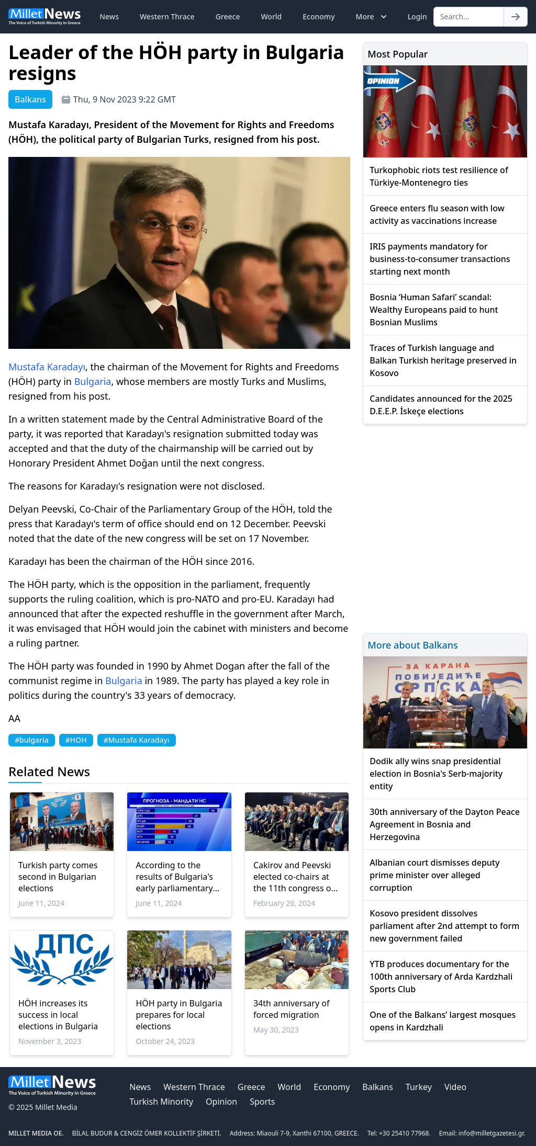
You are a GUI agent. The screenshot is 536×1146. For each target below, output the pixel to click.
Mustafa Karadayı (46, 366)
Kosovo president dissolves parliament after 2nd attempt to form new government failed (444, 925)
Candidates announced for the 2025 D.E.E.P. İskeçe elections (441, 405)
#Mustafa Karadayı (137, 740)
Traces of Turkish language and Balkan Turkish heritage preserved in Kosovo (443, 360)
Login (417, 16)
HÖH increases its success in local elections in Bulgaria (58, 1014)
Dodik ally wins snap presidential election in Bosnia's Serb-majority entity (436, 773)
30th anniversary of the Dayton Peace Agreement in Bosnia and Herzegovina (445, 824)
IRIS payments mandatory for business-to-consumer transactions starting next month (440, 259)
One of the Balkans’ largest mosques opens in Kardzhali (443, 1021)
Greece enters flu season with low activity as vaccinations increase (437, 214)
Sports (262, 1101)
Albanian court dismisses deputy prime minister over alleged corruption (434, 875)
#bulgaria (32, 740)
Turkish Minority (161, 1101)
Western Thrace (167, 16)
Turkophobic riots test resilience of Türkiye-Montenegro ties (439, 176)
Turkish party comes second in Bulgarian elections (58, 876)
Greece (228, 16)
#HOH (76, 740)
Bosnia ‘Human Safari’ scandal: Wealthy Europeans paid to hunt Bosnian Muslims (434, 309)
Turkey (419, 1087)
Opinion (221, 1101)
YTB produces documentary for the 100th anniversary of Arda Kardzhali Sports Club (441, 976)
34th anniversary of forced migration (291, 1008)
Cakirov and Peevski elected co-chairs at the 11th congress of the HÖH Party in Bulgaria (293, 876)
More (372, 17)
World (271, 16)
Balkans (377, 1087)
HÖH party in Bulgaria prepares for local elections (179, 1014)
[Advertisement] (445, 527)
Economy (318, 16)
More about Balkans (412, 645)
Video (455, 1087)
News (109, 16)
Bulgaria (92, 381)
